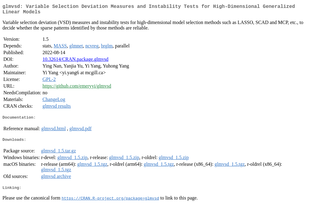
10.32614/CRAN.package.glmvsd (75, 61)
